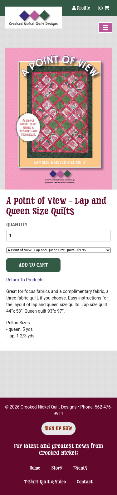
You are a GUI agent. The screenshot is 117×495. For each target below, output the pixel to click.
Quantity (16, 224)
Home (35, 468)
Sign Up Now (58, 428)
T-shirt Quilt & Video (45, 481)
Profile (81, 8)
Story (56, 468)
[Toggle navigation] (105, 27)
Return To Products (24, 279)
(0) (103, 8)
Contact (85, 481)
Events (80, 468)
